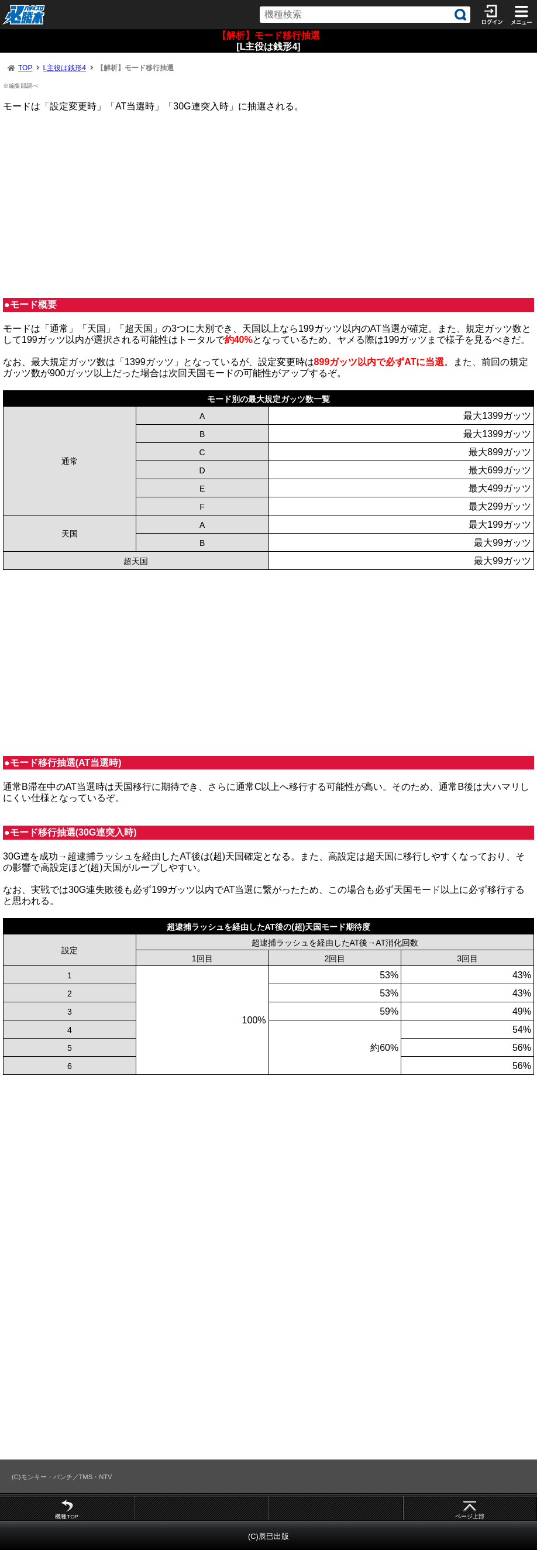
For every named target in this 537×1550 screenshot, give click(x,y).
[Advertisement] (268, 205)
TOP (25, 68)
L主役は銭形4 (64, 68)
